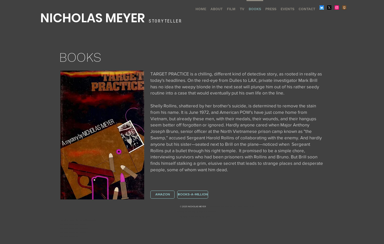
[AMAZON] (162, 195)
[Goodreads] (344, 7)
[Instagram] (337, 7)
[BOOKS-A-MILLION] (192, 195)
